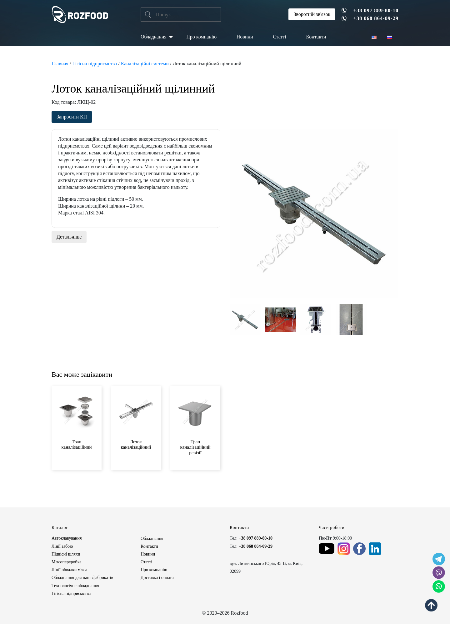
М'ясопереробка (66, 562)
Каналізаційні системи (145, 63)
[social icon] (438, 559)
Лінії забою (62, 546)
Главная (60, 63)
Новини (245, 36)
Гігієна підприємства (94, 63)
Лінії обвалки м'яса (69, 569)
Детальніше (69, 236)
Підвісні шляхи (66, 554)
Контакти (316, 36)
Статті (279, 36)
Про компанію (201, 36)
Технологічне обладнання (75, 585)
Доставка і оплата (157, 577)
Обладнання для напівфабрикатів (82, 577)
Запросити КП (72, 116)
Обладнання (154, 36)
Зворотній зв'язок (311, 14)
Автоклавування (67, 538)
